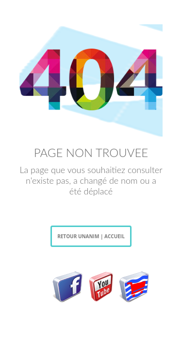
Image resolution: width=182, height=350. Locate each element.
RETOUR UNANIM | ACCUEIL (91, 236)
